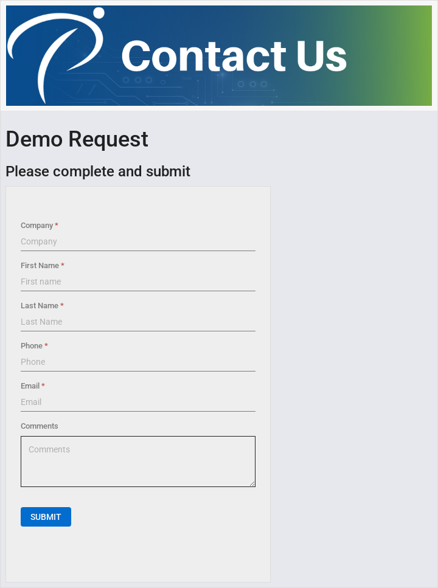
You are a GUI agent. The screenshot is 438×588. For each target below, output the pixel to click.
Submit (45, 517)
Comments (39, 426)
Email (30, 385)
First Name (40, 265)
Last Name (39, 305)
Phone (32, 345)
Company (37, 225)
